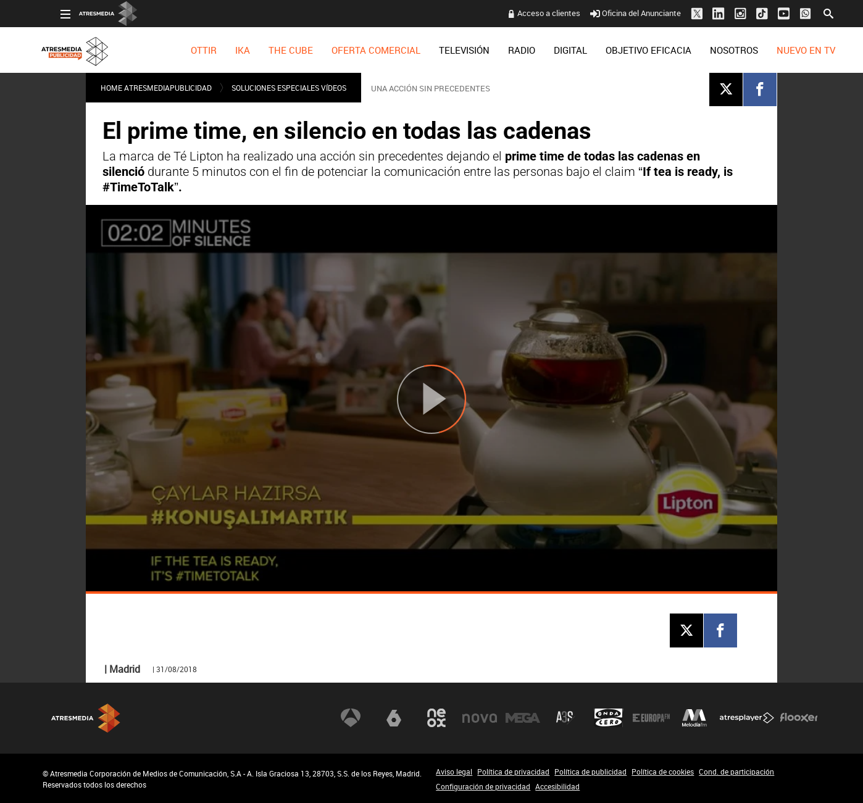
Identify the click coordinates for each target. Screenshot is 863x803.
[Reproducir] (431, 399)
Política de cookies (663, 771)
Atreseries (565, 718)
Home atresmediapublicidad (156, 88)
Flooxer (798, 718)
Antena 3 (350, 718)
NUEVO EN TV (788, 50)
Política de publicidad (590, 771)
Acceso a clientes (530, 13)
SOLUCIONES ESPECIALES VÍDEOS (288, 88)
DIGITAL (552, 50)
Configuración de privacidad (483, 786)
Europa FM (651, 718)
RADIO (503, 50)
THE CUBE (273, 50)
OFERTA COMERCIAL (358, 50)
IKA (224, 50)
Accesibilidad (557, 786)
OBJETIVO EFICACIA (630, 50)
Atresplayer (747, 718)
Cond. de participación (736, 771)
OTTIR (186, 50)
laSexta (393, 718)
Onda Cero (608, 718)
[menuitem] (186, 50)
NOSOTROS (716, 50)
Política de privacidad (513, 771)
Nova (479, 718)
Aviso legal (454, 771)
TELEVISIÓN (446, 50)
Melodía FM (694, 718)
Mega (522, 718)
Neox (436, 718)
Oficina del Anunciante (617, 13)
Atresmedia (86, 718)
